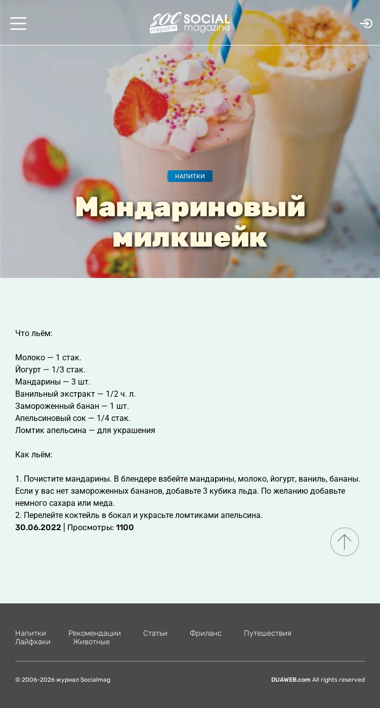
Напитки (190, 176)
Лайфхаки (33, 641)
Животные (91, 641)
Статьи (155, 633)
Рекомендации (94, 633)
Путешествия (267, 633)
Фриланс (206, 633)
